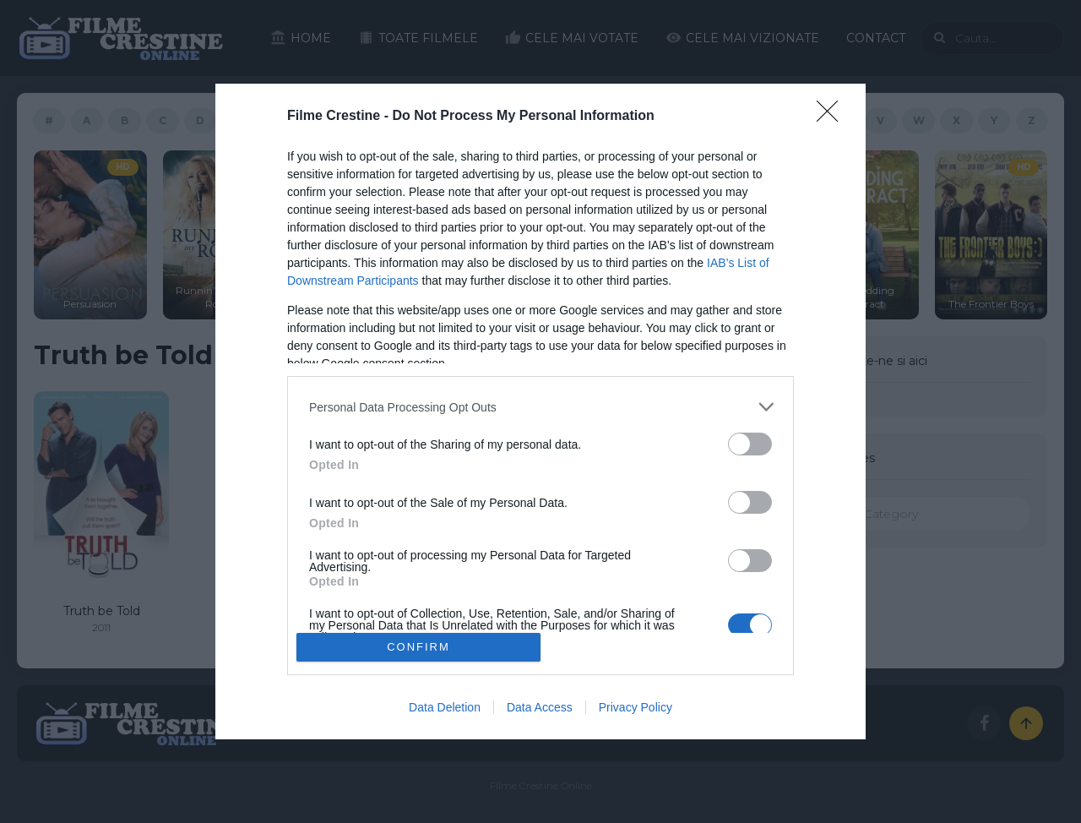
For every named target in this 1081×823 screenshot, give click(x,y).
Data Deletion (445, 707)
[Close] (833, 117)
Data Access (540, 707)
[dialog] (540, 411)
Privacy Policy (635, 707)
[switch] (750, 444)
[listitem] (540, 407)
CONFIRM (418, 646)
